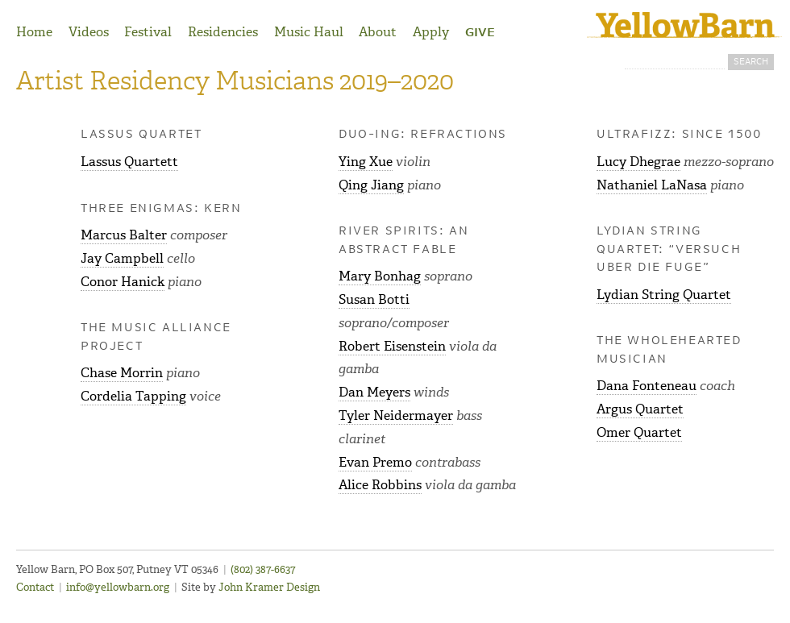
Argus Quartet (640, 409)
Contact (35, 587)
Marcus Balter (124, 234)
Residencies (223, 31)
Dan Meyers (374, 392)
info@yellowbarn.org (117, 587)
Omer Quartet (639, 432)
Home (34, 31)
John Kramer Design (269, 587)
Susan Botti (374, 299)
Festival (148, 31)
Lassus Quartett (129, 161)
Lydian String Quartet (664, 294)
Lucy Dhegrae (638, 161)
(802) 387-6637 (263, 569)
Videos (89, 31)
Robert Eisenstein (392, 346)
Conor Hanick (122, 281)
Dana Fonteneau (646, 385)
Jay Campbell (122, 258)
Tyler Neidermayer (396, 415)
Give (480, 33)
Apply (431, 31)
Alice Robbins (380, 484)
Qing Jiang (371, 185)
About (378, 31)
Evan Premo (375, 462)
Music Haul (308, 31)
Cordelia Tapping (133, 396)
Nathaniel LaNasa (652, 185)
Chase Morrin (122, 372)
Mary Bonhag (380, 276)
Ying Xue (366, 161)
